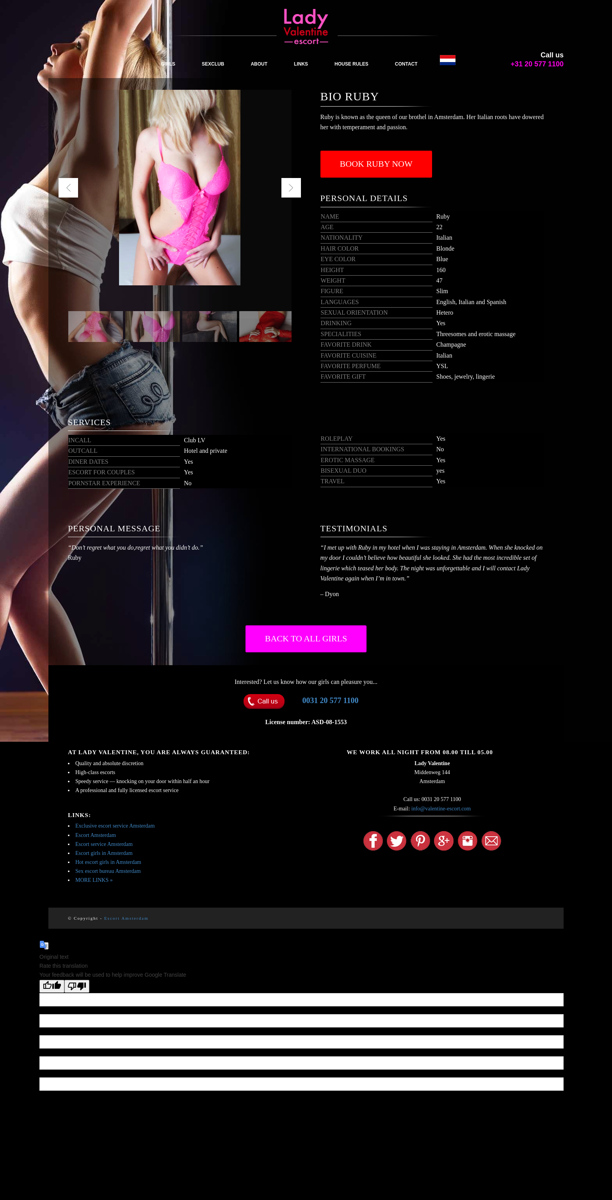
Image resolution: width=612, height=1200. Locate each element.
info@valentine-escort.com (441, 809)
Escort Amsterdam (95, 835)
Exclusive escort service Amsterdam (115, 826)
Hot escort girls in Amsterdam (108, 862)
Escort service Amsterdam (104, 844)
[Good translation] (51, 986)
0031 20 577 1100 (330, 700)
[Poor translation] (76, 986)
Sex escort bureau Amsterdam (108, 871)
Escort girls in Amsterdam (104, 853)
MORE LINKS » (94, 880)
